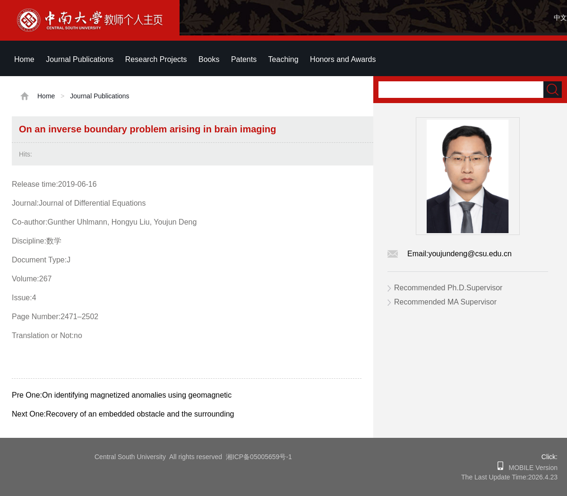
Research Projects (156, 59)
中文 (560, 17)
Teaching (283, 59)
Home (24, 59)
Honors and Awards (343, 59)
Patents (244, 59)
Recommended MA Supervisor (445, 302)
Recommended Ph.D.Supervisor (448, 288)
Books (208, 59)
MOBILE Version (530, 467)
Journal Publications (79, 59)
